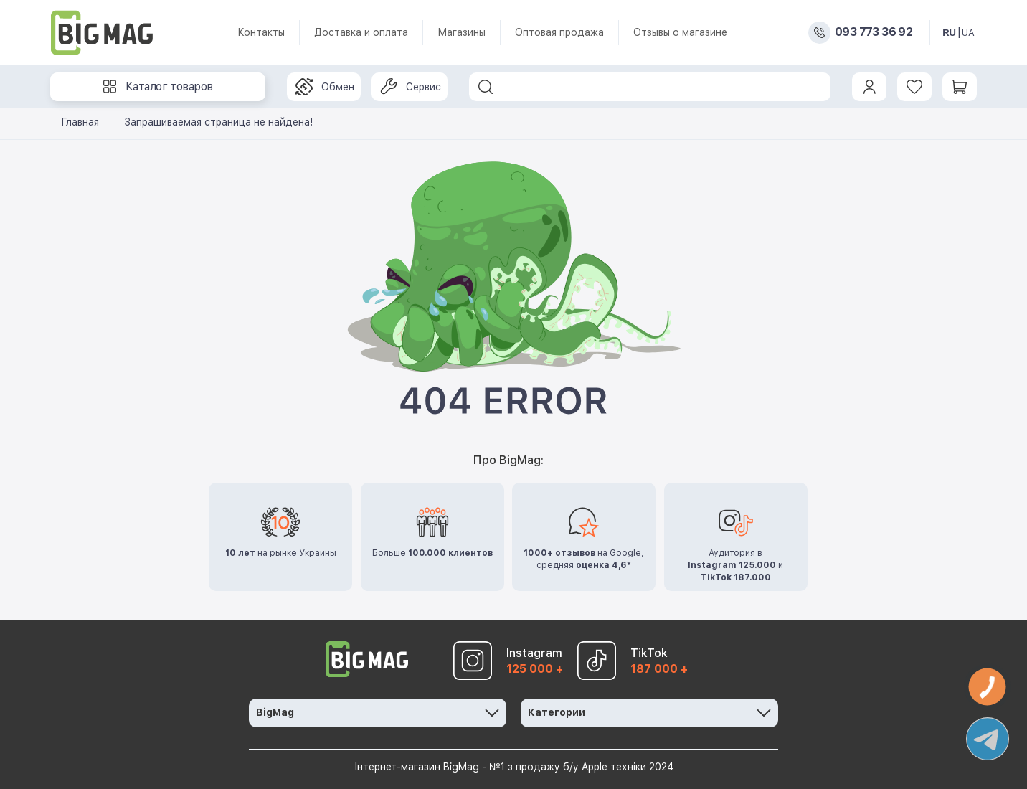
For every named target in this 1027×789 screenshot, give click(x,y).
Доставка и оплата (361, 32)
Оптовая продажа (559, 32)
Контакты (261, 32)
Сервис (410, 86)
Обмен (324, 86)
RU (949, 32)
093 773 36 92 (873, 32)
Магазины (461, 32)
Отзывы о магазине (680, 32)
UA (968, 32)
